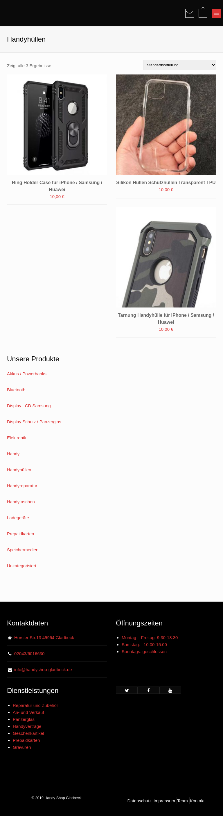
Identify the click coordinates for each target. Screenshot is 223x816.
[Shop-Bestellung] (179, 65)
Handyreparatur (22, 485)
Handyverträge (27, 726)
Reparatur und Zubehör (35, 705)
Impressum (164, 800)
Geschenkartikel (28, 733)
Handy (13, 453)
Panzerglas (24, 719)
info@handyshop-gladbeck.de (43, 669)
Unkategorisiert (21, 565)
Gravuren (22, 747)
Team (182, 800)
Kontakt (197, 800)
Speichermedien (22, 549)
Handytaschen (21, 501)
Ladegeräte (18, 517)
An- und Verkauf (28, 712)
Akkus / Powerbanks (26, 373)
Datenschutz (139, 800)
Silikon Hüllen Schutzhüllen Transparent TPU (165, 182)
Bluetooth (16, 389)
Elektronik (16, 437)
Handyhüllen (19, 469)
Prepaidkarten (20, 533)
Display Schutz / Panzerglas (34, 421)
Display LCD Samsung (29, 405)
